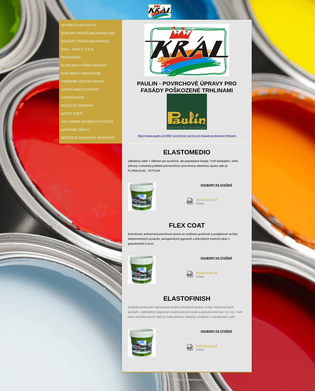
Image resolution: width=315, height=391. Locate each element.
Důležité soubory (77, 105)
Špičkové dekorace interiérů (88, 138)
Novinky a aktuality (78, 25)
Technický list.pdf (206, 199)
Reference (71, 57)
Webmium (195, 379)
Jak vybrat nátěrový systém (87, 121)
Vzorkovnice (72, 97)
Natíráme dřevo (75, 129)
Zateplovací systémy (80, 89)
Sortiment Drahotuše (81, 73)
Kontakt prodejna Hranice (85, 41)
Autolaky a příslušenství (84, 65)
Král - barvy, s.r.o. (77, 49)
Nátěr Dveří (72, 113)
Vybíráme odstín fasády (82, 81)
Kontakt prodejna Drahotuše (88, 33)
